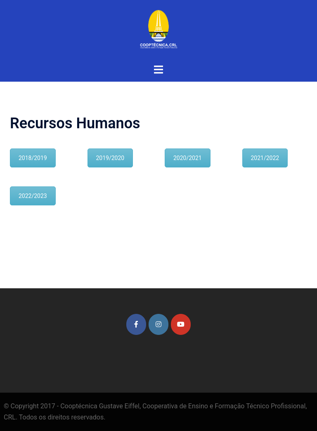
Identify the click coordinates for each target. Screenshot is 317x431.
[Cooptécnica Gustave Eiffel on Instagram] (158, 324)
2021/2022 (265, 158)
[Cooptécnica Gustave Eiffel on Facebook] (136, 324)
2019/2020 (110, 158)
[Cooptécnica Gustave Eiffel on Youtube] (181, 324)
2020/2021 (187, 158)
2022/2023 (33, 196)
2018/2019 (33, 158)
